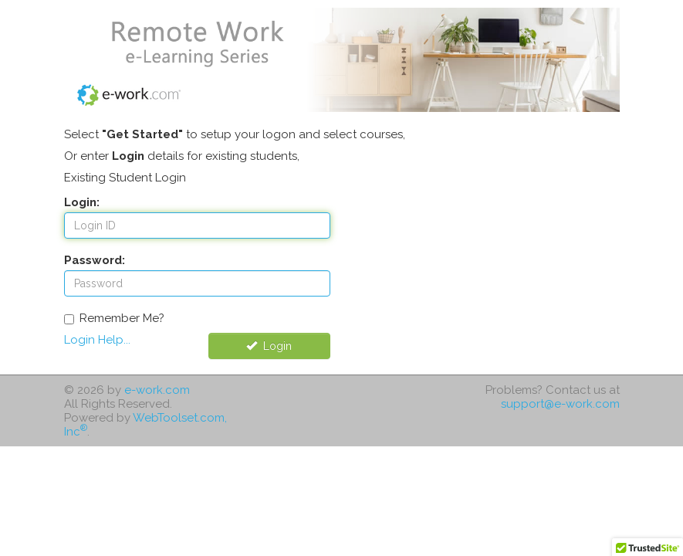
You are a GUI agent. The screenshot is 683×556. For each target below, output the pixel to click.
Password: (94, 260)
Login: (82, 202)
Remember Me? (114, 318)
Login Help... (97, 340)
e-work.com (157, 390)
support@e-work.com (560, 404)
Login (269, 346)
